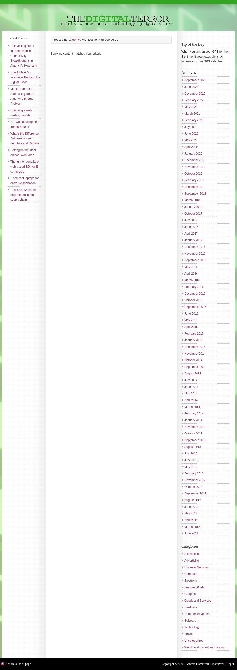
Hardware (190, 607)
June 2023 (191, 87)
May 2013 (191, 467)
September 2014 (195, 367)
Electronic (191, 580)
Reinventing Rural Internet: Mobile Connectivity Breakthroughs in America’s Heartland (23, 55)
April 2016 (191, 273)
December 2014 (194, 347)
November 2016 (194, 253)
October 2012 (193, 487)
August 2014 (192, 373)
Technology (191, 627)
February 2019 (194, 180)
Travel (188, 634)
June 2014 (191, 387)
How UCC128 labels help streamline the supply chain (23, 194)
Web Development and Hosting (204, 647)
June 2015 (191, 313)
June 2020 (191, 133)
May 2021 (191, 107)
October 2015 (193, 300)
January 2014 (193, 420)
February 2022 (194, 100)
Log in (231, 664)
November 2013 (194, 427)
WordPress (218, 664)
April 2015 (191, 327)
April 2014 (191, 400)
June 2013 (191, 460)
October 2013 (193, 433)
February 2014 (194, 413)
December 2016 (194, 247)
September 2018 (195, 193)
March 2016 (192, 280)
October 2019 (193, 173)
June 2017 (191, 227)
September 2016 (195, 260)
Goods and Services (197, 600)
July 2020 (190, 127)
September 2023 (195, 80)
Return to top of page (18, 664)
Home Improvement (197, 614)
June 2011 (191, 533)
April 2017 (191, 233)
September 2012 (195, 493)
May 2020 (191, 140)
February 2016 (194, 287)
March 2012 (192, 527)
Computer (191, 574)
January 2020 (193, 153)
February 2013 (194, 473)
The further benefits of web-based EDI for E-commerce (24, 166)
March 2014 (192, 407)
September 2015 (195, 307)
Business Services (196, 567)
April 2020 (191, 147)
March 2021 (192, 113)
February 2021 (194, 120)
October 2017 (193, 213)
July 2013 (190, 453)
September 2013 (195, 440)
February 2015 (194, 333)
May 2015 (191, 320)
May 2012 (191, 513)
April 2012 (191, 520)
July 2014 (190, 380)
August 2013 (192, 447)
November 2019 (194, 167)
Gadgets (190, 594)
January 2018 (193, 207)
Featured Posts (194, 587)
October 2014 (193, 360)
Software (190, 620)
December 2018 (194, 187)
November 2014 (194, 353)
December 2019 (194, 160)
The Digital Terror (118, 15)
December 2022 (194, 93)
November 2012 (194, 480)
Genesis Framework (198, 664)
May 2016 (191, 267)
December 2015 (194, 293)
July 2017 (190, 220)
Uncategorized (193, 640)
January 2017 (193, 240)
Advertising (191, 560)
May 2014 (191, 393)
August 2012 (192, 500)
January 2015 (193, 340)
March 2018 (192, 200)
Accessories (192, 554)
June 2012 (191, 507)
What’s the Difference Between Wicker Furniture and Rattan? (24, 138)
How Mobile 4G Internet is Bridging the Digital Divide (25, 77)
